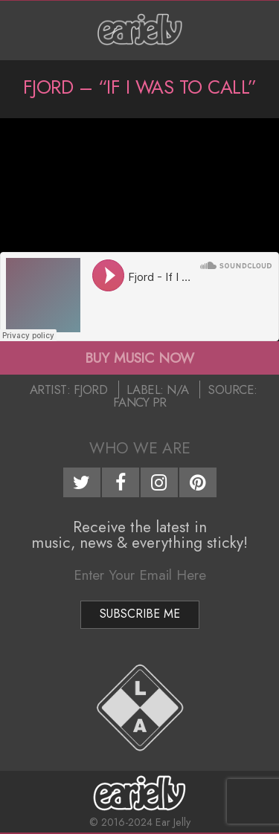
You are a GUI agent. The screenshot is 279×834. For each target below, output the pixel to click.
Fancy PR (140, 402)
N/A (178, 389)
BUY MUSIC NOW (139, 357)
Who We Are (139, 448)
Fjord (91, 389)
